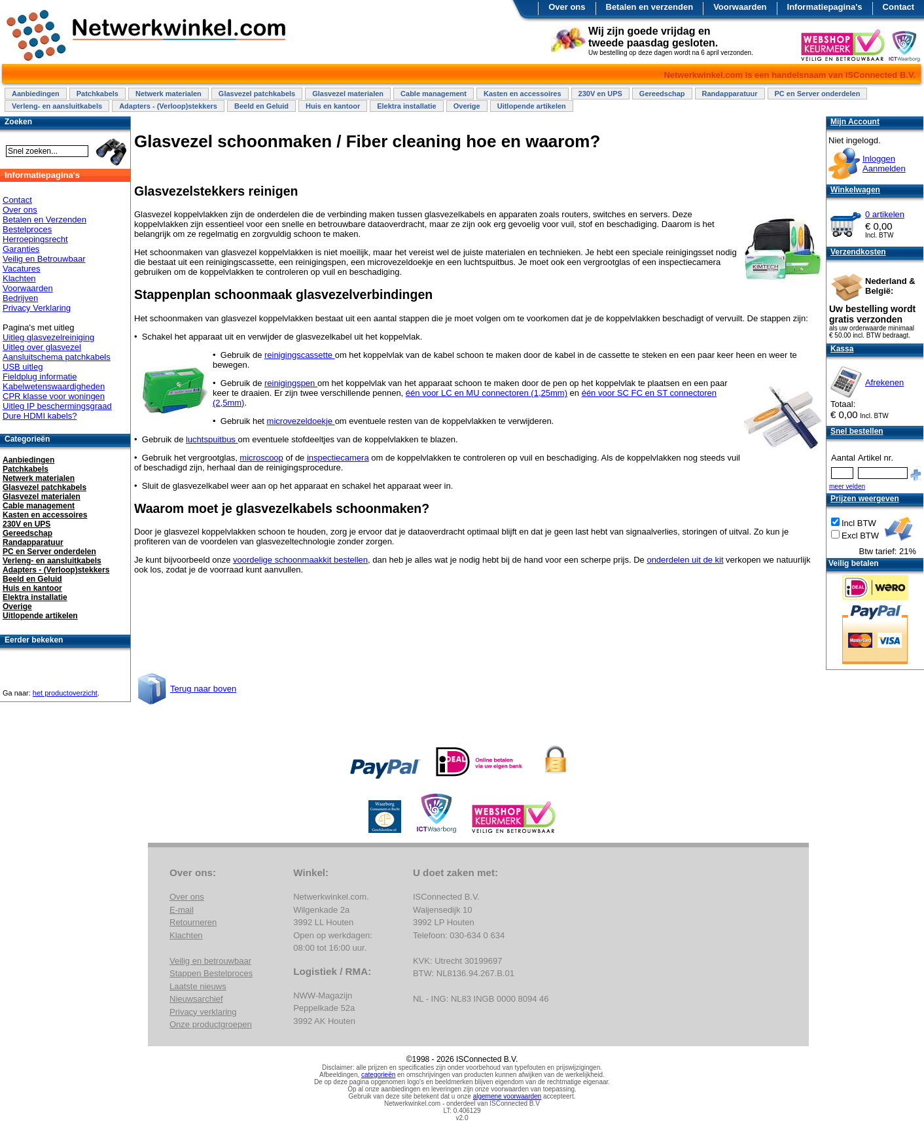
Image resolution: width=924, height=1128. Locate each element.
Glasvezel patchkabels (257, 93)
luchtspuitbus (212, 439)
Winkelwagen (855, 189)
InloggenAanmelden (884, 163)
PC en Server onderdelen (818, 93)
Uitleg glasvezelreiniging (48, 337)
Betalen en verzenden (650, 7)
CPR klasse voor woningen (54, 396)
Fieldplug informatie (40, 376)
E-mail (181, 910)
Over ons (566, 7)
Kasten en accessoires (522, 93)
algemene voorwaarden (507, 1096)
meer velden (847, 486)
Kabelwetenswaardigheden (54, 386)
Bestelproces (27, 229)
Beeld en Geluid (261, 106)
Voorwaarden (739, 7)
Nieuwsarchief (196, 999)
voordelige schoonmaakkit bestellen (300, 560)
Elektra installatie (406, 106)
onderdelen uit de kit (685, 560)
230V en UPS (600, 93)
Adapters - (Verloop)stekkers (168, 106)
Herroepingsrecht (35, 239)
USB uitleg (23, 367)
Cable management (433, 93)
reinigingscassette (299, 355)
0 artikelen (884, 214)
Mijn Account (855, 121)
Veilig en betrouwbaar (210, 961)
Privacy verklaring (203, 1012)
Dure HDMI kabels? (40, 416)
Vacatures (22, 268)
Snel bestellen (856, 431)
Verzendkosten (858, 251)
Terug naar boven (203, 689)
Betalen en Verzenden (44, 219)
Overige (466, 106)
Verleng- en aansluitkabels (57, 106)
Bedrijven (20, 298)
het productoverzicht (65, 693)
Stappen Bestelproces (211, 973)
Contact (898, 7)
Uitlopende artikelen (531, 106)
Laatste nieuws (197, 986)
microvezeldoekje (301, 421)
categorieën (378, 1074)
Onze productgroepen (210, 1024)
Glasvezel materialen (347, 93)
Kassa (841, 348)
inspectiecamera (338, 458)
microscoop (261, 458)
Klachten (19, 278)
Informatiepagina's (824, 7)
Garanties (21, 249)
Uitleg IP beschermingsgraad (57, 406)
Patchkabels (97, 93)
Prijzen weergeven (864, 498)
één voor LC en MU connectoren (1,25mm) (486, 393)
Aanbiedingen (36, 93)
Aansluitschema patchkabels (57, 357)
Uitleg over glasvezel (42, 347)
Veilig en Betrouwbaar (44, 259)
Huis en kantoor (333, 106)
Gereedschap (662, 93)
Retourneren (193, 922)
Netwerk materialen (168, 93)
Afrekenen (884, 382)
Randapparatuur (730, 93)
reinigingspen (290, 383)
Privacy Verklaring (37, 308)
